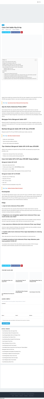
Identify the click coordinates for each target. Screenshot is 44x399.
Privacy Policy (31, 395)
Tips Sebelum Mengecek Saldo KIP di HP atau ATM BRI (12, 65)
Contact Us (21, 395)
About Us (16, 395)
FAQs (3, 72)
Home (13, 395)
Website (30, 315)
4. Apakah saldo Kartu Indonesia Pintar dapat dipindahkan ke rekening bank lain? (18, 77)
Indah (3, 29)
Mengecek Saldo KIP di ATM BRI (9, 69)
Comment (4, 303)
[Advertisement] (22, 12)
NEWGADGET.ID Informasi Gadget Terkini (19, 393)
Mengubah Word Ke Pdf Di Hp (8, 349)
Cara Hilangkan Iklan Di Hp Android (9, 359)
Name (3, 315)
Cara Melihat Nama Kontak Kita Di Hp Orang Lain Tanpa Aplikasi (14, 347)
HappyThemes (32, 393)
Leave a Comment (15, 29)
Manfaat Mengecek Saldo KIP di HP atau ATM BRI (11, 64)
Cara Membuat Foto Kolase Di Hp (8, 337)
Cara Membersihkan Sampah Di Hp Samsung (11, 339)
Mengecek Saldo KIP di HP (8, 68)
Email (17, 315)
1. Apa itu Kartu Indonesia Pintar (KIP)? (10, 73)
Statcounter (2, 398)
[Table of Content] (36, 60)
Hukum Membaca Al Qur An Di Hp (8, 343)
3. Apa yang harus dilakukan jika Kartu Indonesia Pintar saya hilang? (16, 76)
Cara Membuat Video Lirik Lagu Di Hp (9, 330)
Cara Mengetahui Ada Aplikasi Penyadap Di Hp (11, 351)
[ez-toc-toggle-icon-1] (35, 60)
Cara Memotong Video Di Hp (7, 361)
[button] (39, 2)
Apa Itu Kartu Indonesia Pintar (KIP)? (9, 61)
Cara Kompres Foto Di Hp (7, 341)
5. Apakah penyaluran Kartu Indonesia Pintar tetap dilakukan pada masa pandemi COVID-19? (20, 78)
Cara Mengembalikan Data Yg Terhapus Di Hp (11, 335)
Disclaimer (26, 395)
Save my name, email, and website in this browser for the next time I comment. (16, 320)
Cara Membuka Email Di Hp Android (9, 345)
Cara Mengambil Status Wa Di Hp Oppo (10, 357)
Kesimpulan (4, 70)
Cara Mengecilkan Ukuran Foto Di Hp (9, 355)
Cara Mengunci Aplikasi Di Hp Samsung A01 (10, 353)
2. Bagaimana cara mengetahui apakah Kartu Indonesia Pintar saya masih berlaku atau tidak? (20, 74)
